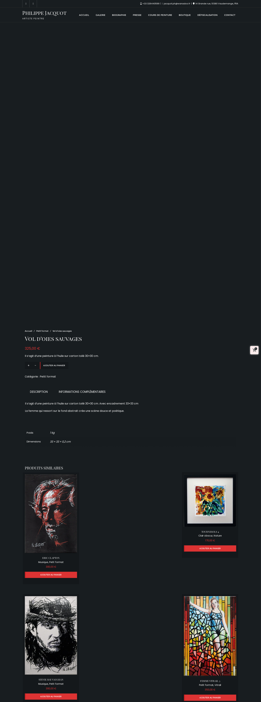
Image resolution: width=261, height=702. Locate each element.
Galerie (75, 687)
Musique (42, 524)
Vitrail (219, 642)
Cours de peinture (133, 687)
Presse (110, 687)
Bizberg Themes (191, 694)
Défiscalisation (177, 687)
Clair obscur (207, 499)
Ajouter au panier (54, 332)
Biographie (93, 687)
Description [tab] (39, 359)
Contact (198, 687)
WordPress (154, 694)
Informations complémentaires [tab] (82, 359)
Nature (219, 499)
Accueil (28, 298)
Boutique (156, 687)
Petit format (42, 298)
